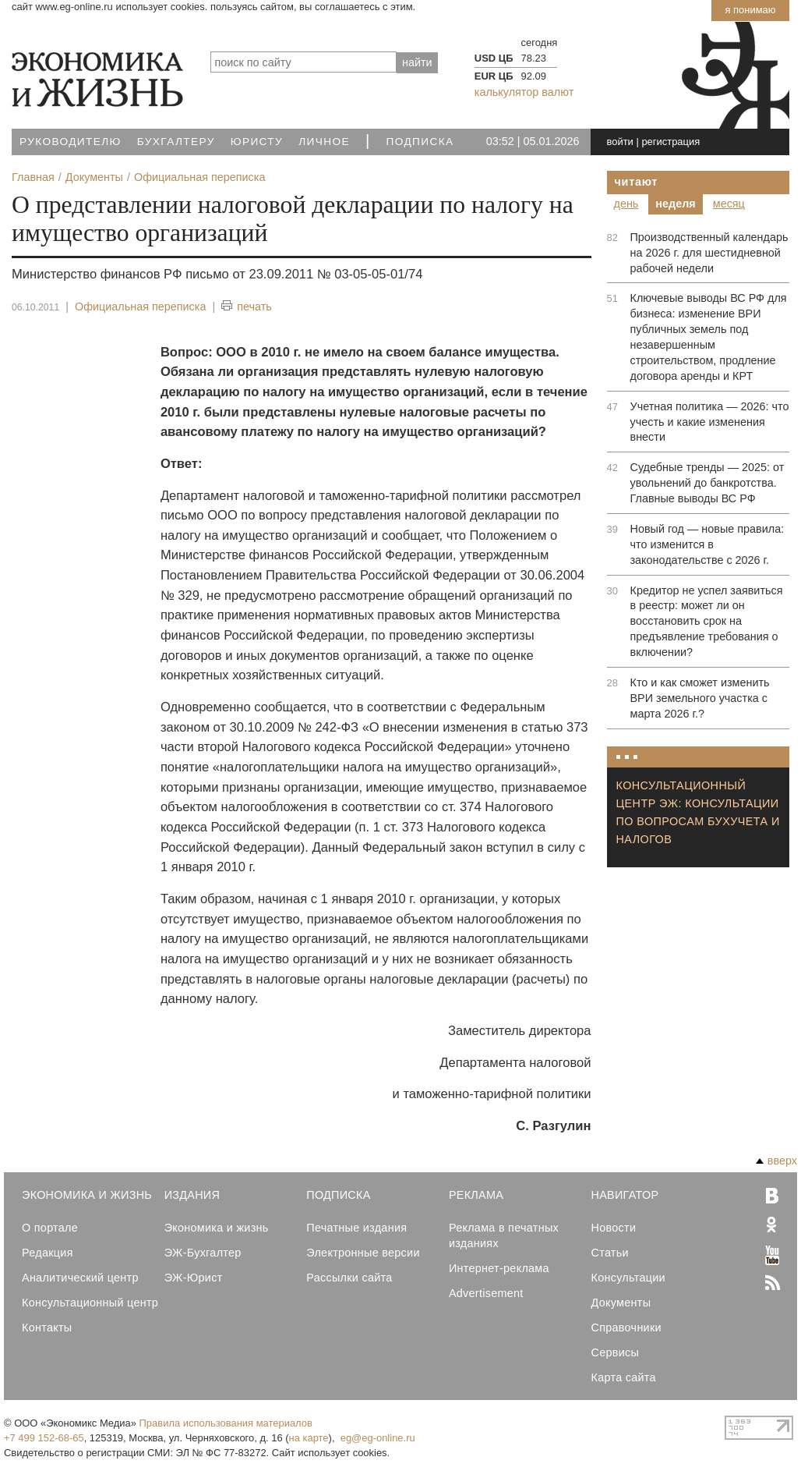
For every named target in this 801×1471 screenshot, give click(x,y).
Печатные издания (356, 1227)
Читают (636, 181)
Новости (614, 1227)
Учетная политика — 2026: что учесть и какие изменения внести (709, 422)
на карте (309, 1438)
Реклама (476, 1195)
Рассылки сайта (349, 1277)
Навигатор (625, 1195)
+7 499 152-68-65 (44, 1438)
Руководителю (70, 141)
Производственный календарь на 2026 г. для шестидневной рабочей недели (709, 253)
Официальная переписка (140, 306)
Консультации (628, 1277)
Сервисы (615, 1352)
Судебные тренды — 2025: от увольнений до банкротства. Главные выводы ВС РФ (707, 483)
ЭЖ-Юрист (193, 1277)
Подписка (420, 141)
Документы (621, 1302)
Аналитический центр (80, 1277)
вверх (776, 1160)
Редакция (47, 1252)
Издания (192, 1195)
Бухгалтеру (176, 141)
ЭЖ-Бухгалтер (203, 1252)
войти (619, 141)
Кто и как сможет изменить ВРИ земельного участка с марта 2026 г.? (700, 698)
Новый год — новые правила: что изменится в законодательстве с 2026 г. (707, 544)
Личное (324, 141)
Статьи (610, 1252)
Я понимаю (750, 10)
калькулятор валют (524, 92)
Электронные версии (363, 1252)
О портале (50, 1227)
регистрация (670, 141)
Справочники (626, 1327)
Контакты (47, 1327)
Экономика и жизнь (216, 1227)
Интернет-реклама (499, 1268)
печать (246, 307)
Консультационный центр (90, 1302)
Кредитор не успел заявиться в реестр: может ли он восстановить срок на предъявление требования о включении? (706, 621)
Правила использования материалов (225, 1423)
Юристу (257, 141)
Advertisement (486, 1293)
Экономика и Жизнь (87, 1195)
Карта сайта (623, 1377)
